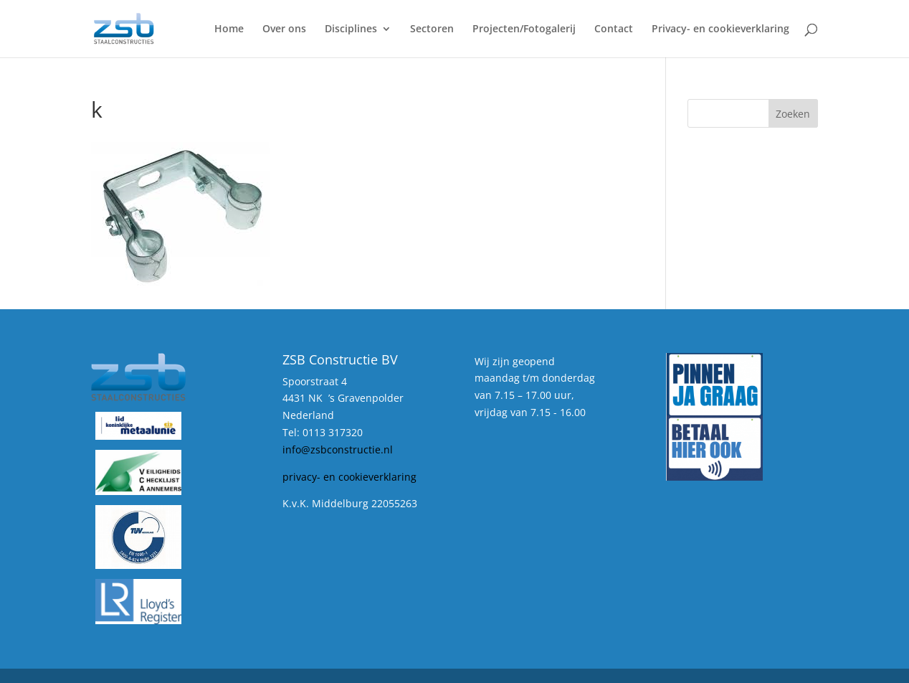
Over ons (284, 29)
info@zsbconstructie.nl (337, 449)
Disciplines (351, 29)
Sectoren (432, 29)
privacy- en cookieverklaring (349, 477)
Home (229, 29)
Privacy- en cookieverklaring (720, 29)
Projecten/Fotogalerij (524, 29)
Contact (613, 29)
